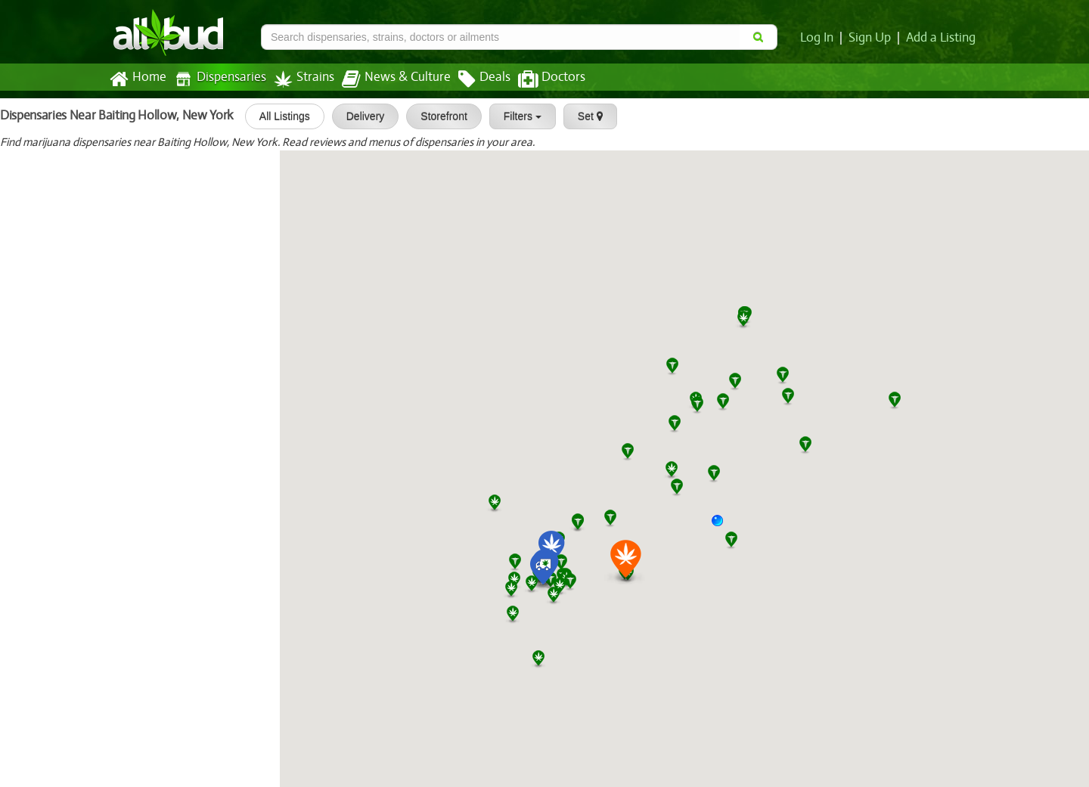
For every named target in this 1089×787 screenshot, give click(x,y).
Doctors (539, 79)
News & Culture (388, 79)
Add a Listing (942, 37)
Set (582, 116)
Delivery (358, 116)
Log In (819, 37)
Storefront (436, 116)
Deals (473, 79)
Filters (515, 116)
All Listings (277, 116)
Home (137, 79)
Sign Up (872, 37)
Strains (298, 79)
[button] (723, 526)
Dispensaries (217, 79)
